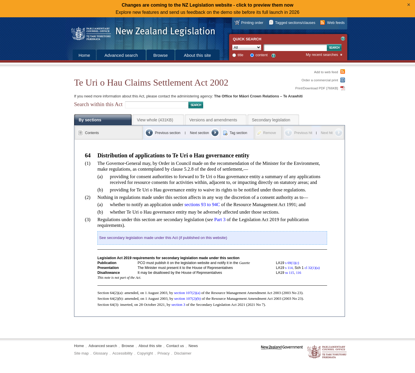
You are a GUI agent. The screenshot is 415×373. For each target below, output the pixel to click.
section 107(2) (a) (187, 293)
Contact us (175, 346)
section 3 (178, 304)
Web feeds (336, 22)
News (193, 346)
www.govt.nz (282, 352)
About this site (197, 55)
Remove (269, 133)
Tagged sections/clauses (295, 22)
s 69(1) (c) (292, 263)
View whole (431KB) (155, 120)
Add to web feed (326, 72)
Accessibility (122, 353)
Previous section (167, 133)
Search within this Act (98, 104)
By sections (90, 120)
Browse (160, 55)
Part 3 (219, 219)
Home (84, 55)
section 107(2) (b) (187, 298)
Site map (81, 353)
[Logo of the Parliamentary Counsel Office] (140, 31)
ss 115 (289, 273)
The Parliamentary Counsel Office (327, 352)
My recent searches (322, 55)
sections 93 (202, 204)
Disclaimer (182, 353)
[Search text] (295, 47)
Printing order (252, 22)
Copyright (145, 353)
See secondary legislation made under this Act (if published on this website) (163, 238)
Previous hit (303, 133)
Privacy (164, 353)
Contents (92, 133)
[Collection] (246, 47)
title (241, 55)
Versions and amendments (213, 120)
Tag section (238, 133)
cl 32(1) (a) (312, 268)
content (262, 55)
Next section (199, 133)
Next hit (327, 133)
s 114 (289, 268)
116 (298, 273)
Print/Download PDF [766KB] (316, 88)
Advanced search (121, 55)
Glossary (100, 353)
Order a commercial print (319, 80)
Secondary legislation (271, 120)
